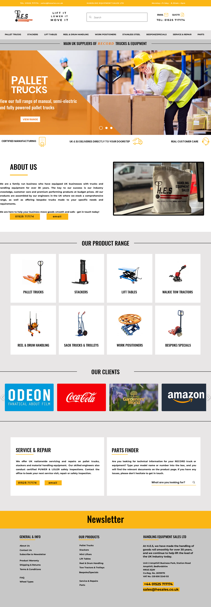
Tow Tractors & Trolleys (91, 567)
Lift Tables (85, 558)
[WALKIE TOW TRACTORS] (177, 292)
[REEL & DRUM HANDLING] (33, 345)
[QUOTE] (179, 15)
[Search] (117, 17)
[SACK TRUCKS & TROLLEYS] (81, 345)
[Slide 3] (111, 128)
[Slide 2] (106, 128)
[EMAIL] (163, 15)
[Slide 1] (101, 128)
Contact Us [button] (26, 550)
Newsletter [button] (105, 518)
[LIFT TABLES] (129, 292)
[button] (29, 397)
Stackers (84, 550)
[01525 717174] (25, 216)
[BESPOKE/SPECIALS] (178, 345)
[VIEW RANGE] (30, 119)
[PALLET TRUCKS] (33, 292)
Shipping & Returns (30, 565)
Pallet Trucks (86, 545)
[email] (57, 216)
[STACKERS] (81, 292)
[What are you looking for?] (169, 482)
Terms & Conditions (30, 569)
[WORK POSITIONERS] (129, 345)
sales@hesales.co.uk (52, 3)
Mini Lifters (85, 554)
